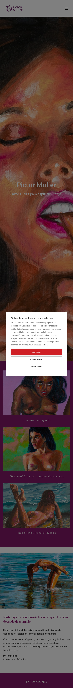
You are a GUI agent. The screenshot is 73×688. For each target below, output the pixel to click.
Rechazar (36, 367)
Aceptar (36, 352)
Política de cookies (40, 345)
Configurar (36, 359)
